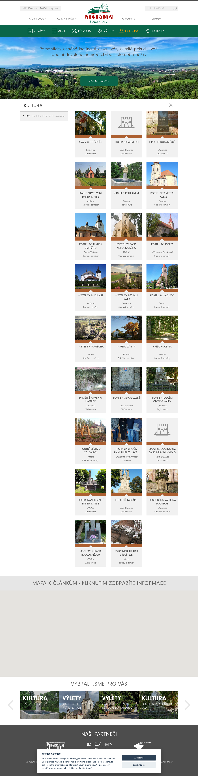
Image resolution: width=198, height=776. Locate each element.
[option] (39, 705)
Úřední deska (37, 18)
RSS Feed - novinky (171, 105)
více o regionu (99, 81)
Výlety (109, 31)
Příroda (84, 31)
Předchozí (10, 705)
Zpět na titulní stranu (99, 13)
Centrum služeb (66, 18)
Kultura (131, 31)
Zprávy (39, 31)
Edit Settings (139, 765)
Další (188, 705)
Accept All (139, 758)
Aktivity (158, 31)
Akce (62, 31)
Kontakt (155, 18)
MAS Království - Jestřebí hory (38, 8)
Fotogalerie (128, 18)
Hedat (175, 8)
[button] (105, 643)
